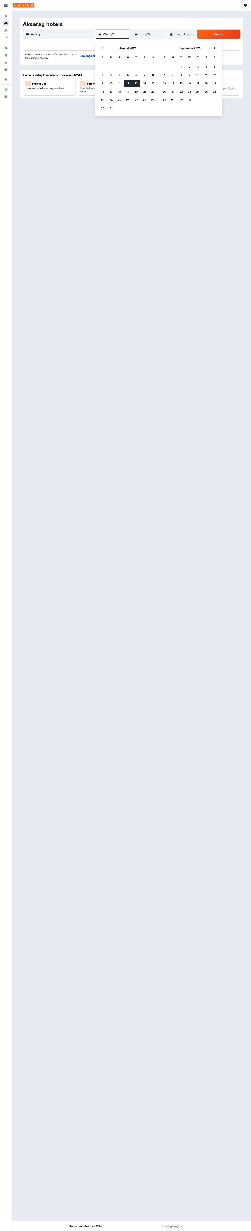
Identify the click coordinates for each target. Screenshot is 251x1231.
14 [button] (144, 83)
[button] (6, 5)
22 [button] (152, 91)
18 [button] (119, 91)
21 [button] (144, 91)
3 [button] (111, 75)
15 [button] (153, 83)
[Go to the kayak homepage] (23, 5)
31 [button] (111, 108)
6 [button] (136, 75)
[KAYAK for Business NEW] (5, 69)
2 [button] (103, 75)
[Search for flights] (5, 16)
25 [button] (119, 100)
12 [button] (128, 83)
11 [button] (119, 83)
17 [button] (111, 91)
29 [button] (152, 100)
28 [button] (144, 100)
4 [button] (119, 75)
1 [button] (152, 66)
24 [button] (111, 100)
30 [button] (102, 108)
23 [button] (102, 100)
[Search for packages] (5, 37)
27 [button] (136, 100)
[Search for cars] (5, 30)
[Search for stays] (5, 23)
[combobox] (61, 34)
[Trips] (5, 79)
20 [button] (136, 91)
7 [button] (144, 75)
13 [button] (136, 83)
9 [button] (103, 83)
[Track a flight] (5, 62)
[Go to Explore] (5, 55)
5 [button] (128, 75)
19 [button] (128, 91)
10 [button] (111, 83)
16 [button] (102, 91)
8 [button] (153, 75)
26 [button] (127, 100)
